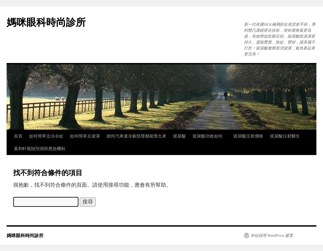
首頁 (18, 136)
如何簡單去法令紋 (46, 136)
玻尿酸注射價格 (248, 136)
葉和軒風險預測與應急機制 (39, 148)
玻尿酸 (179, 136)
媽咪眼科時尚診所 (46, 22)
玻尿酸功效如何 (209, 136)
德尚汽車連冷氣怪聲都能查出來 (136, 136)
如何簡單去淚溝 (85, 136)
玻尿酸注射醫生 (285, 136)
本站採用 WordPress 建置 (271, 235)
